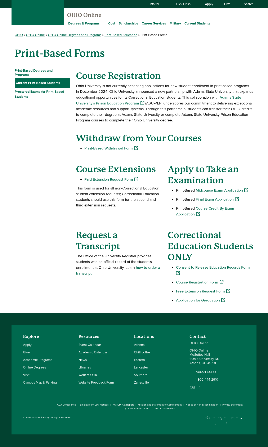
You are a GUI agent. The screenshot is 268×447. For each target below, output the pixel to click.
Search (246, 4)
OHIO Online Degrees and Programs (74, 34)
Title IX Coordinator (164, 408)
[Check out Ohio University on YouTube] (226, 420)
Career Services (154, 23)
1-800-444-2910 (206, 379)
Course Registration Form (199, 282)
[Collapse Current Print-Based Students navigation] (66, 83)
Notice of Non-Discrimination (202, 405)
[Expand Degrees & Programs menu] (102, 23)
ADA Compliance (66, 405)
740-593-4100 (205, 372)
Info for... (158, 4)
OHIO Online (84, 15)
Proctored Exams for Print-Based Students (39, 122)
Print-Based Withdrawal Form (111, 148)
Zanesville (141, 382)
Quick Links (185, 4)
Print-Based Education (120, 34)
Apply (209, 4)
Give (227, 4)
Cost (111, 23)
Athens (139, 344)
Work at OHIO (88, 374)
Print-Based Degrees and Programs (34, 72)
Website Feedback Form (96, 382)
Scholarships (128, 23)
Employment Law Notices (94, 405)
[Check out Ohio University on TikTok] (239, 418)
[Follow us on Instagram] (200, 391)
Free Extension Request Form (203, 291)
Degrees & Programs (84, 23)
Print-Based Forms (33, 101)
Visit (26, 374)
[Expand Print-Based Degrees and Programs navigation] (66, 72)
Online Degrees (34, 367)
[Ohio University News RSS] (245, 418)
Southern (140, 374)
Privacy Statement (232, 405)
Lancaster (141, 367)
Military (175, 23)
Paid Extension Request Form (111, 179)
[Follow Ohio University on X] (233, 418)
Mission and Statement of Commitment (160, 405)
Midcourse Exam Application (222, 190)
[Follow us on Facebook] (192, 387)
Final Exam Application (217, 199)
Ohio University (40, 417)
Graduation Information (35, 110)
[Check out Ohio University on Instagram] (214, 423)
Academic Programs (37, 359)
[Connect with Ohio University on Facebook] (207, 418)
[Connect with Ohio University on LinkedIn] (220, 418)
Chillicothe (142, 352)
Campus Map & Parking (40, 382)
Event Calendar (90, 344)
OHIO (19, 34)
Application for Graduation (200, 300)
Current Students (197, 23)
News (83, 359)
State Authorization (138, 408)
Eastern (139, 359)
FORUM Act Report (123, 405)
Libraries (85, 367)
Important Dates (30, 92)
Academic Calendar (93, 352)
